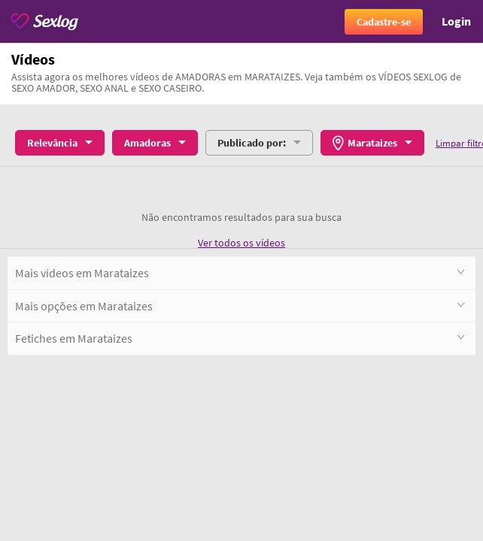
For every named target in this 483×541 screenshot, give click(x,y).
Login (456, 21)
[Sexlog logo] (44, 21)
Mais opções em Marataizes (239, 305)
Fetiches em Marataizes (239, 338)
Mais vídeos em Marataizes (239, 272)
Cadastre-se (384, 22)
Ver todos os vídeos (241, 242)
